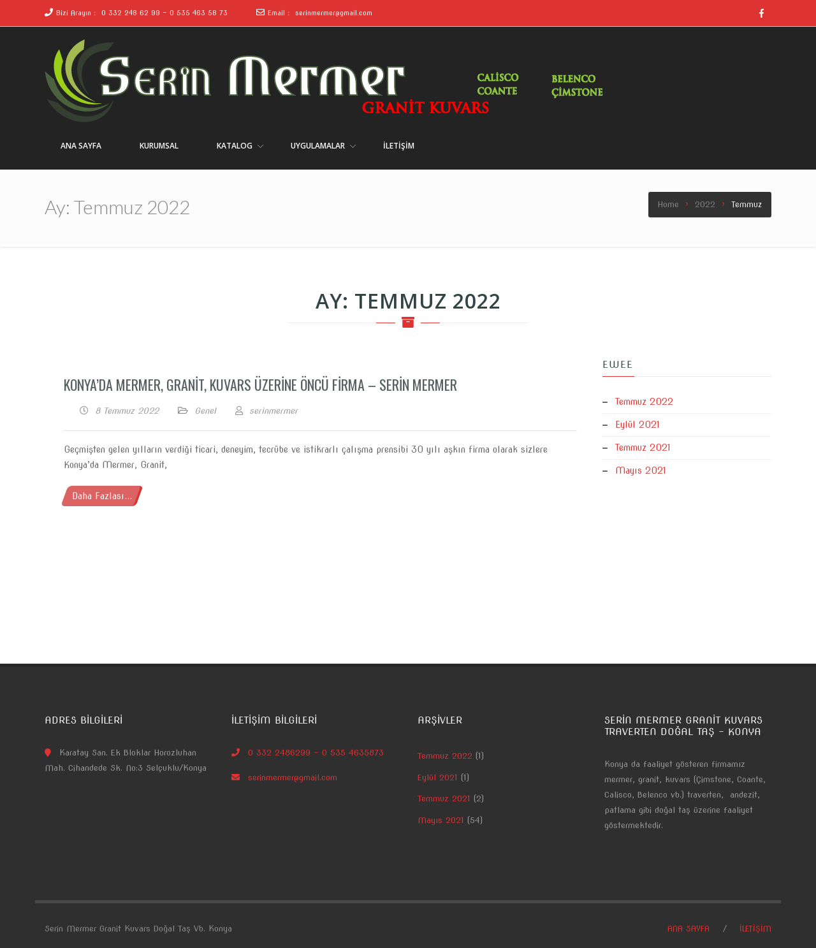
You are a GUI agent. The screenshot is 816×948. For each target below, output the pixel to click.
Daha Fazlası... (102, 496)
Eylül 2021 (637, 424)
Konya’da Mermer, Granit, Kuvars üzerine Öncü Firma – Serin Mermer (260, 384)
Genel (205, 411)
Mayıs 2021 (640, 470)
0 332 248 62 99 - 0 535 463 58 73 (163, 12)
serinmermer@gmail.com (333, 12)
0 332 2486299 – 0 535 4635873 (316, 752)
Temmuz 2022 (644, 402)
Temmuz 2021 (643, 447)
